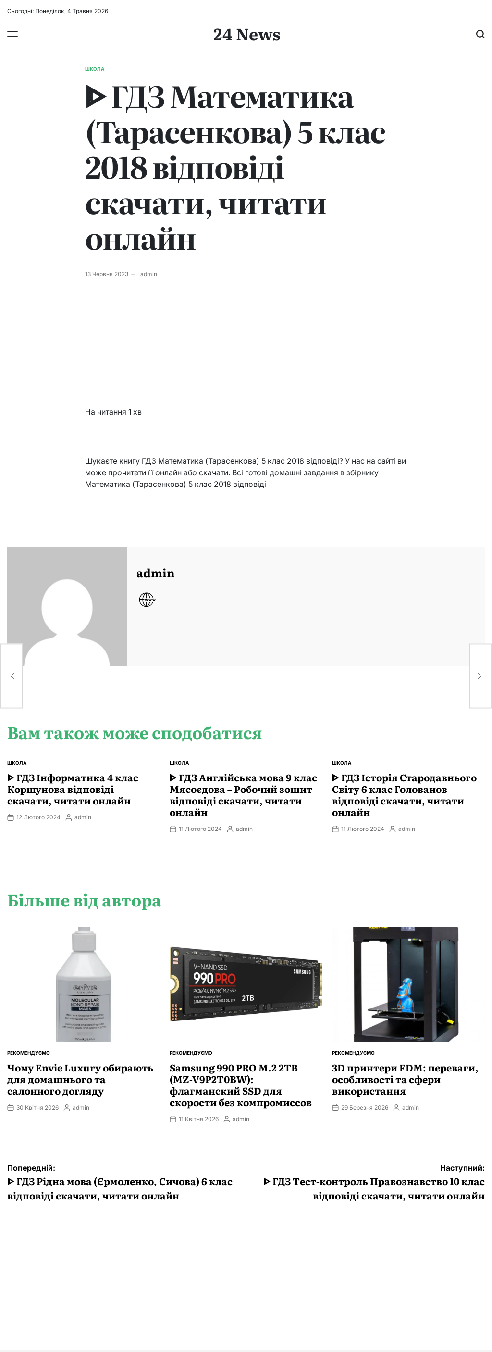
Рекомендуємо (28, 1053)
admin (148, 274)
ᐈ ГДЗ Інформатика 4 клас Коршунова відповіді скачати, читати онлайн (72, 788)
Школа (94, 69)
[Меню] (12, 34)
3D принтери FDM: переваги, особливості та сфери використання (405, 1078)
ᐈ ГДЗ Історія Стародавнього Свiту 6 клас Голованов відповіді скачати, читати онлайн (404, 794)
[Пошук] (480, 34)
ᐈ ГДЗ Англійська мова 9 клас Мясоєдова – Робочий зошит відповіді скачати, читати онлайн (243, 794)
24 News (247, 33)
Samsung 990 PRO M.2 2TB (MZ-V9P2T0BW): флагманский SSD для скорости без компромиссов (241, 1084)
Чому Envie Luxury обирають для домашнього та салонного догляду (80, 1078)
